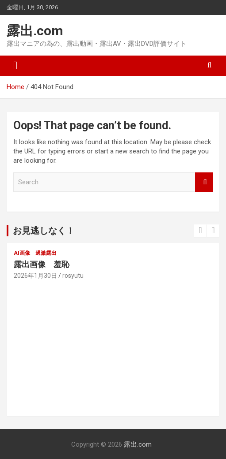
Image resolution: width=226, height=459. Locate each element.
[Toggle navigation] (15, 66)
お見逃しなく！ (44, 230)
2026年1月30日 (35, 275)
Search (204, 182)
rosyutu (73, 275)
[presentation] (200, 230)
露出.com (35, 30)
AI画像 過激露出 (35, 253)
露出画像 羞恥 (41, 264)
